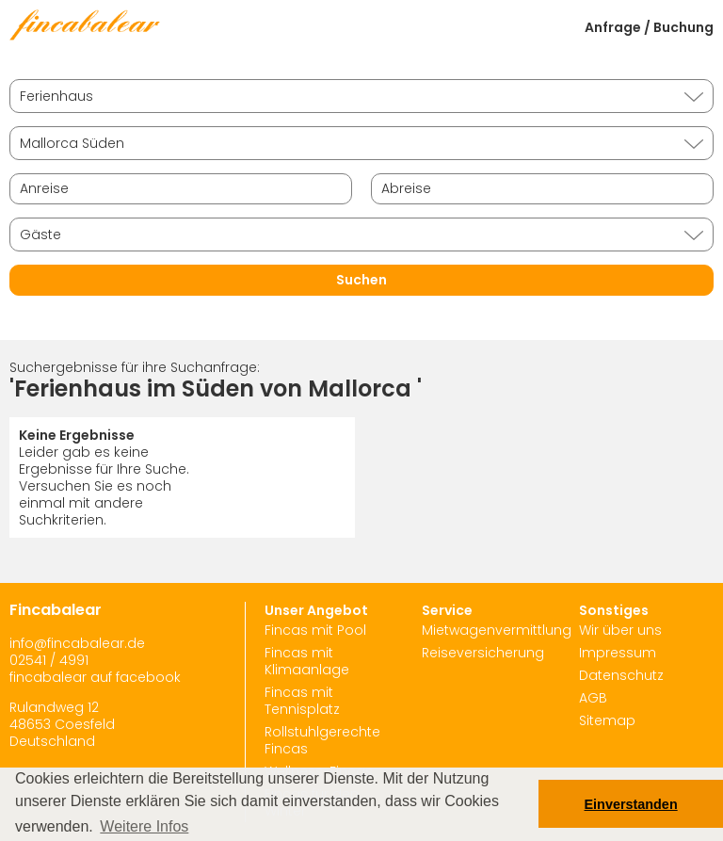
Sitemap (607, 720)
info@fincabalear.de (77, 643)
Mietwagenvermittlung (496, 630)
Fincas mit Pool (315, 630)
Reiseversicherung (483, 652)
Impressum (617, 652)
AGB (593, 697)
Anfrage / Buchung (649, 27)
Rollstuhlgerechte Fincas (322, 740)
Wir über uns (620, 630)
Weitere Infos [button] (144, 826)
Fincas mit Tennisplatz (302, 701)
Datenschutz (621, 675)
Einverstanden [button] (631, 804)
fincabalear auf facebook (95, 677)
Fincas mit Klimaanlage (307, 661)
